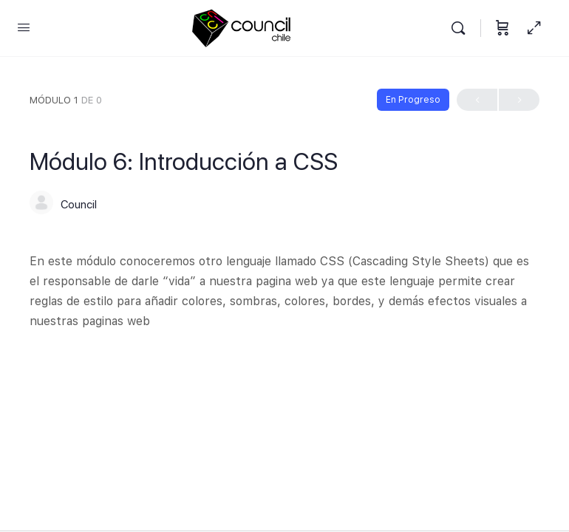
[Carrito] (502, 28)
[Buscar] (461, 28)
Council (79, 204)
